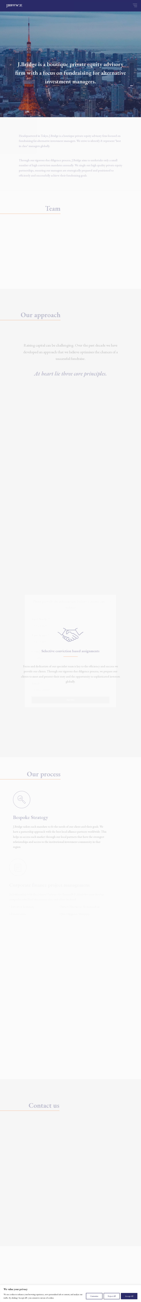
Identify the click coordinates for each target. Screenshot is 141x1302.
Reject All (112, 1296)
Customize (94, 1296)
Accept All (129, 1296)
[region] (70, 1293)
